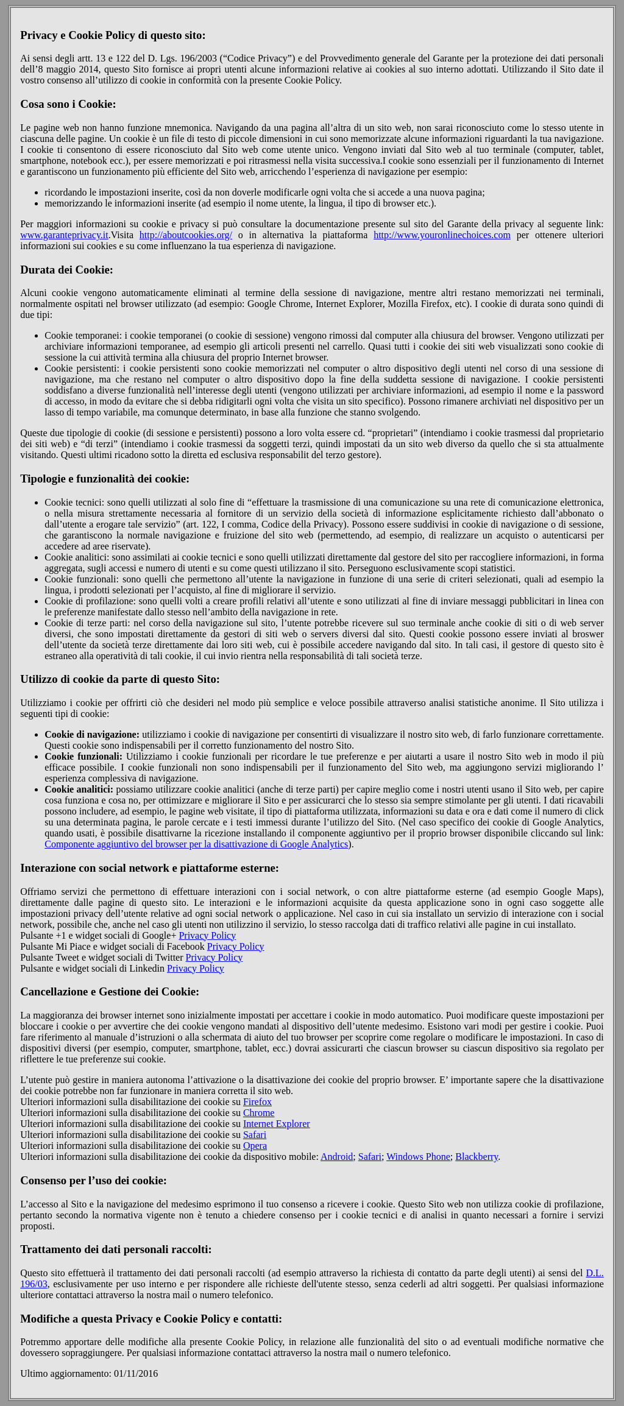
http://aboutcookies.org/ (186, 235)
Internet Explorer (276, 1123)
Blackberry (476, 1156)
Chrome (259, 1112)
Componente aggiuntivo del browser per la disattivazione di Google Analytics (196, 844)
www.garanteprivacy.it (64, 235)
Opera (255, 1145)
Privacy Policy (207, 935)
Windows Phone (418, 1156)
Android (337, 1156)
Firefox (257, 1102)
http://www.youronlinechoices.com (442, 235)
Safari (254, 1134)
